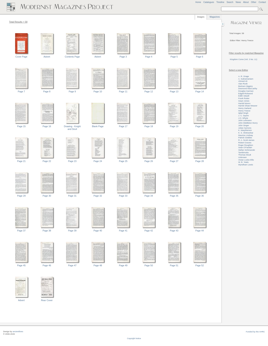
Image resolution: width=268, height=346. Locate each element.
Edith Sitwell (243, 96)
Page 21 (21, 161)
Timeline (220, 2)
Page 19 (174, 126)
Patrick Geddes (245, 137)
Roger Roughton (245, 145)
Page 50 (148, 265)
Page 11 (123, 91)
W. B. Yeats (243, 162)
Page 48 (98, 265)
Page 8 (46, 91)
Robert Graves (244, 142)
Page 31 (72, 196)
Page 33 (123, 196)
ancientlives (18, 331)
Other (253, 2)
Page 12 (148, 91)
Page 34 (148, 196)
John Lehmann (244, 120)
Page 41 (123, 230)
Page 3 (123, 56)
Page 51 (174, 265)
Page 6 (199, 56)
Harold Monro (244, 103)
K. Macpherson (245, 130)
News (238, 2)
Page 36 (199, 196)
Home (198, 2)
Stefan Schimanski (246, 150)
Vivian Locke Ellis (246, 160)
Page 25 (123, 161)
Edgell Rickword (245, 93)
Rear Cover (47, 300)
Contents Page (72, 56)
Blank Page (97, 126)
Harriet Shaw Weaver (247, 105)
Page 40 (98, 230)
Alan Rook (242, 83)
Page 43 (174, 230)
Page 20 (199, 126)
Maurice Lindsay (245, 135)
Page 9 (72, 91)
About (246, 2)
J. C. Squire (243, 115)
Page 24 (98, 161)
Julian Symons (244, 128)
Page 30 (47, 196)
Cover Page (21, 56)
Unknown (242, 157)
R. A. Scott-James (246, 140)
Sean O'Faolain (245, 147)
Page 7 (21, 91)
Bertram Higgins (245, 86)
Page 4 (148, 56)
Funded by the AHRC (255, 331)
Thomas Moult (244, 155)
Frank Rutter (243, 98)
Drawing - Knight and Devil (72, 127)
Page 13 (174, 91)
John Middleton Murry (248, 123)
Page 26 (148, 161)
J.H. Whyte (243, 118)
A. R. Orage (243, 76)
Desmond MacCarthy (247, 88)
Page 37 (21, 230)
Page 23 (72, 161)
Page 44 (199, 230)
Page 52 (199, 265)
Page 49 (123, 265)
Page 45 (21, 265)
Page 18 (148, 126)
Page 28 (199, 161)
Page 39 (72, 230)
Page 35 (174, 196)
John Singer (243, 125)
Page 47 (72, 265)
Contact (262, 2)
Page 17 (123, 126)
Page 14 (199, 91)
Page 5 (174, 56)
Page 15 (21, 126)
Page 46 (47, 265)
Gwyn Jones (243, 101)
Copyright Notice (134, 338)
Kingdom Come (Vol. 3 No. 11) (243, 59)
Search (230, 2)
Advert (47, 56)
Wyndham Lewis (245, 164)
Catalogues (208, 2)
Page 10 (98, 91)
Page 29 (21, 196)
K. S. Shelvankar (245, 133)
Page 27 (174, 161)
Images (200, 17)
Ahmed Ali (242, 81)
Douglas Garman (246, 91)
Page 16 (47, 126)
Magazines (215, 17)
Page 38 (47, 230)
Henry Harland (244, 108)
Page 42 (148, 230)
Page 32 (98, 196)
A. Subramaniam (245, 79)
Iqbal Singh (243, 113)
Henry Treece (244, 111)
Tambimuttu (243, 152)
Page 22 (47, 161)
